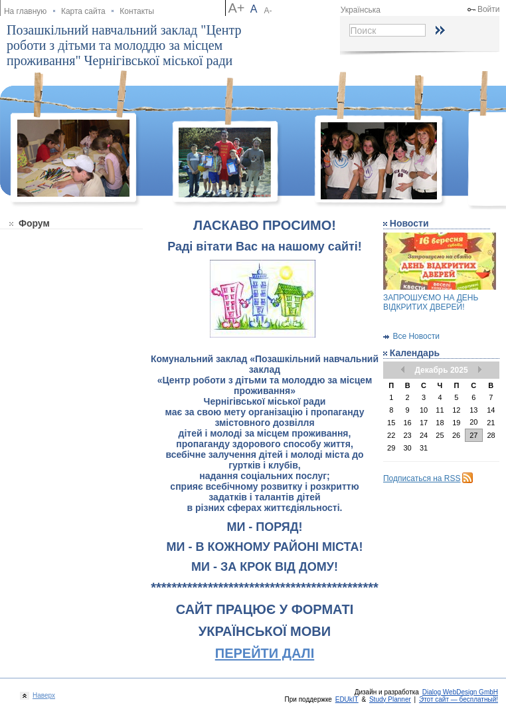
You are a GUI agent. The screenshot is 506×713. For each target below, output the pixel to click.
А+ (236, 8)
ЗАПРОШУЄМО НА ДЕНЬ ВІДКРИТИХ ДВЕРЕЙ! (430, 302)
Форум (34, 223)
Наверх (42, 695)
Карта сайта (83, 11)
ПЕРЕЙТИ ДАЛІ (264, 653)
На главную (25, 11)
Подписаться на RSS (422, 478)
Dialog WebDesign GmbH (460, 692)
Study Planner (390, 699)
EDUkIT (347, 699)
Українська (360, 10)
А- (268, 10)
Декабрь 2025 (440, 370)
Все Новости (415, 336)
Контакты (137, 11)
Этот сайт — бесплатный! (458, 699)
